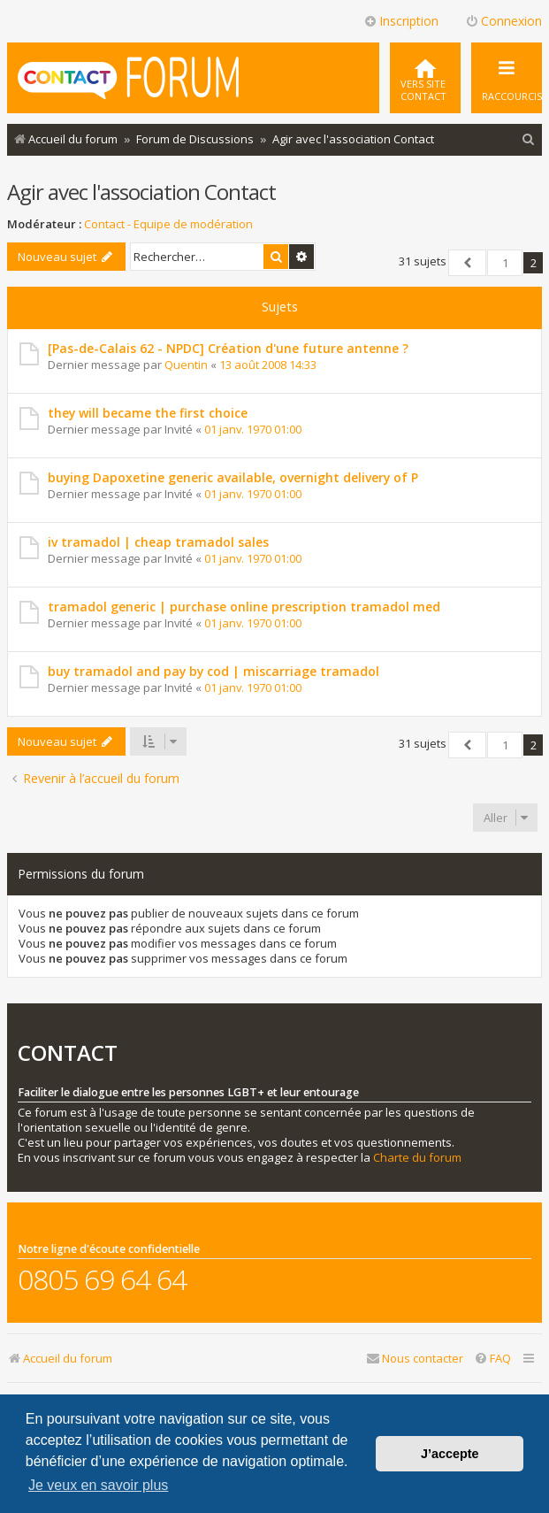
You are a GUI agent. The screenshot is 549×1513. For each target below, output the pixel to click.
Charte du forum (417, 1157)
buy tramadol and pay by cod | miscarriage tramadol (213, 671)
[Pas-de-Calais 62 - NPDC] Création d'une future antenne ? (228, 348)
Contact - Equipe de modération (168, 224)
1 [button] (505, 263)
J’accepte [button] (450, 1454)
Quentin (186, 364)
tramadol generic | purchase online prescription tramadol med (244, 606)
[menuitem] (425, 77)
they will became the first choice (148, 412)
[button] (467, 263)
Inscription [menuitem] (400, 20)
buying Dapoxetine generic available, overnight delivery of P (233, 477)
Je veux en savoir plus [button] (98, 1485)
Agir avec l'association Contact (141, 191)
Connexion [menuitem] (503, 20)
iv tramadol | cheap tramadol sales (158, 542)
